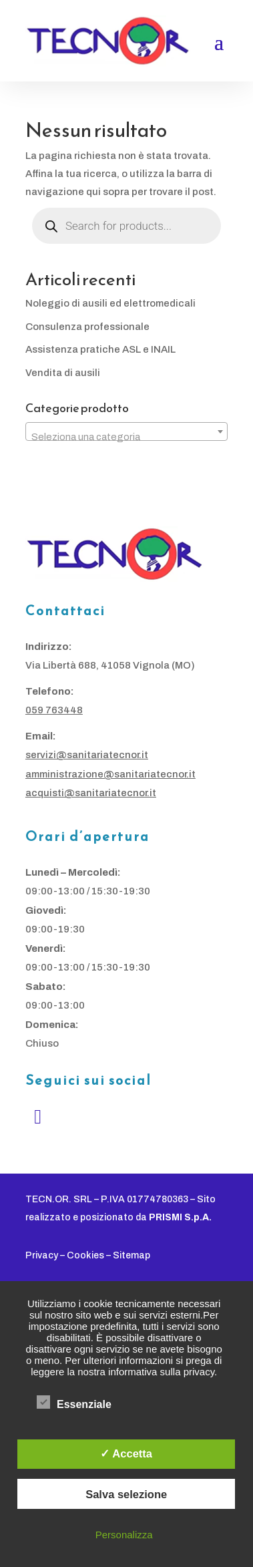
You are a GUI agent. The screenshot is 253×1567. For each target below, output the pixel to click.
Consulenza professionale (87, 326)
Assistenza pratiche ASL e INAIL (100, 349)
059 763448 (54, 710)
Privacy (41, 1255)
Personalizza (124, 1534)
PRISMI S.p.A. (180, 1217)
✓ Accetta (126, 1453)
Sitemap (131, 1255)
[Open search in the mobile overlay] (126, 225)
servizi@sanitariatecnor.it (86, 754)
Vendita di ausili (62, 372)
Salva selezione (126, 1494)
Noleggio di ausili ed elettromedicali (110, 303)
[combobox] (126, 431)
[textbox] (126, 437)
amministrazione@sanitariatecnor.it (110, 774)
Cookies (85, 1255)
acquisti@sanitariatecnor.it (90, 793)
